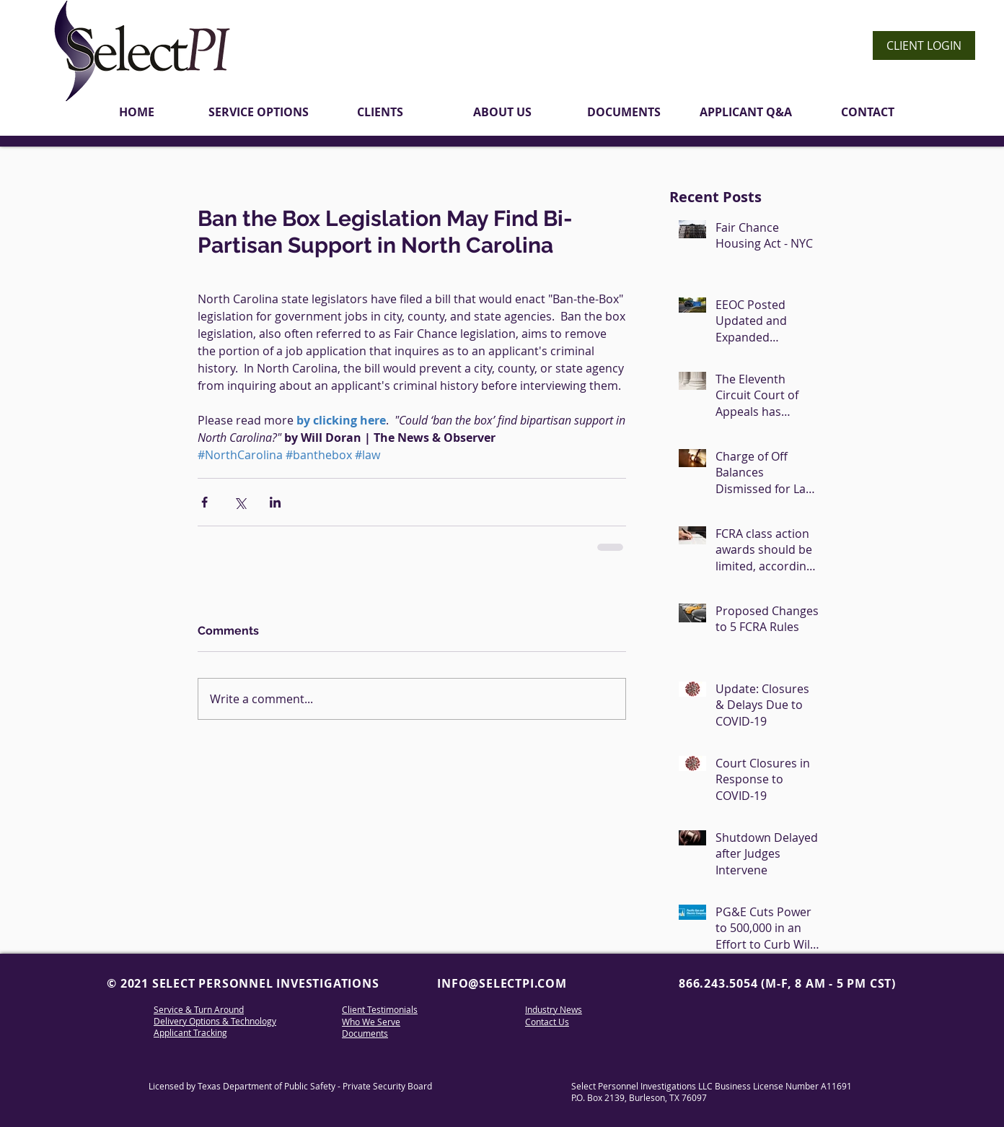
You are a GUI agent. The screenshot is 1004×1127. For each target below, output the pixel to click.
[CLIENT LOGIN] (924, 45)
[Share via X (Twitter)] (240, 502)
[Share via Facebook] (204, 502)
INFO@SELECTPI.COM (502, 983)
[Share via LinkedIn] (275, 502)
